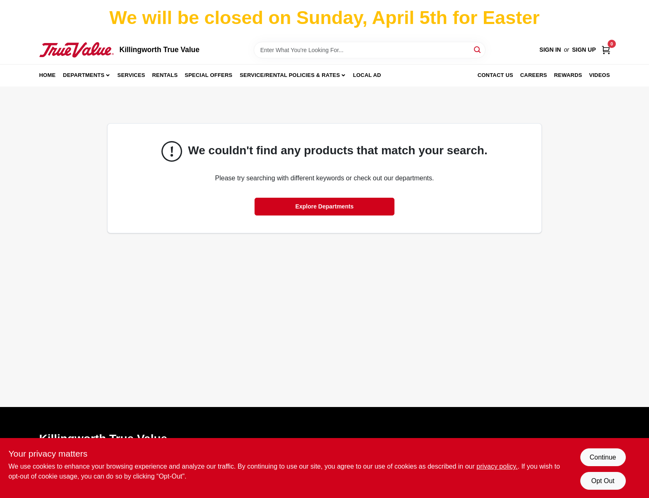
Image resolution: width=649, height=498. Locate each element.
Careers (533, 75)
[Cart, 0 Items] (606, 49)
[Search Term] (370, 50)
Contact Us (495, 75)
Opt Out (602, 480)
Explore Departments (325, 206)
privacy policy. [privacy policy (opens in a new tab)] (496, 466)
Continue (602, 457)
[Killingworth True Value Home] (76, 49)
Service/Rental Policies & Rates (290, 75)
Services (131, 75)
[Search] (478, 49)
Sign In (550, 49)
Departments (83, 75)
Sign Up (584, 49)
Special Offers (208, 75)
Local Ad (367, 75)
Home (47, 75)
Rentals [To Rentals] (165, 75)
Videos (599, 75)
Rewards (568, 75)
